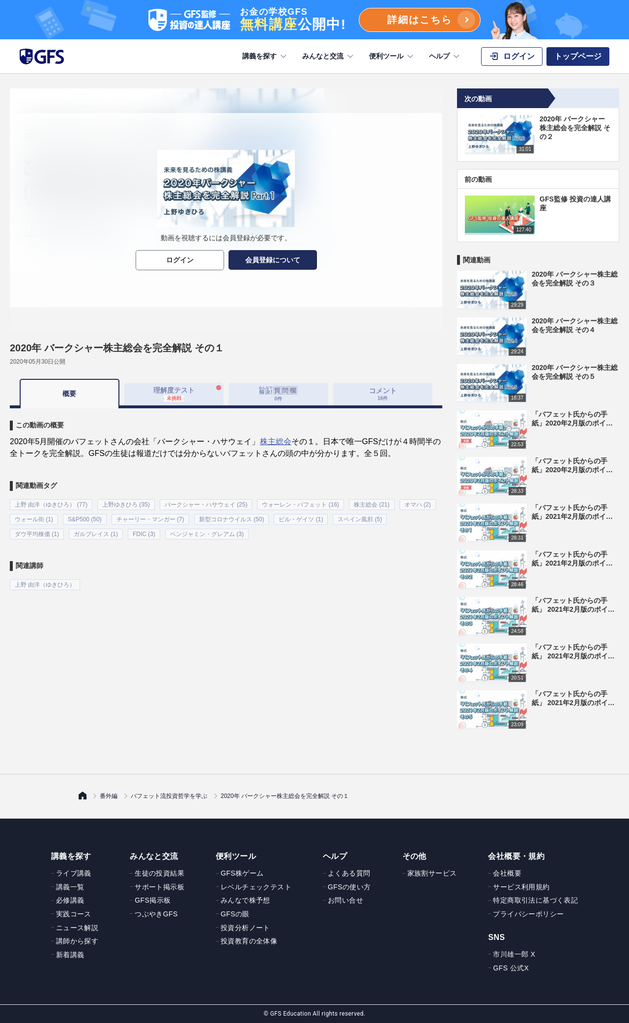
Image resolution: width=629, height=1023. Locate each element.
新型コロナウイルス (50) (231, 519)
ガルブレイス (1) (96, 534)
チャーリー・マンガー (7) (150, 519)
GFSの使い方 (349, 887)
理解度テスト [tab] (174, 393)
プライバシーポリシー (528, 914)
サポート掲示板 (159, 887)
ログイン (180, 260)
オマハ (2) (417, 504)
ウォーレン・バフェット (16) (300, 504)
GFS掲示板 (153, 900)
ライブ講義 (73, 873)
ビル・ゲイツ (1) (301, 519)
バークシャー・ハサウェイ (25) (206, 504)
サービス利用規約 (521, 887)
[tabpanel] (226, 499)
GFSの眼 (235, 914)
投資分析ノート (245, 928)
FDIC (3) (144, 534)
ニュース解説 (77, 928)
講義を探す (265, 56)
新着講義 (70, 955)
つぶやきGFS (156, 914)
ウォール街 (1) (34, 519)
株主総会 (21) (372, 504)
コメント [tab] (383, 394)
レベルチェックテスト (256, 887)
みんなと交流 (328, 56)
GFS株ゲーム (242, 873)
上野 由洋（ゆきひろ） (45, 584)
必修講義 (70, 900)
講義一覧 (70, 887)
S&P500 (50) (85, 519)
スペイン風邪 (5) (360, 519)
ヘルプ (445, 56)
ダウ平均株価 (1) (37, 534)
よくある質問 (349, 873)
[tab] (278, 394)
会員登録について (272, 260)
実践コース (73, 914)
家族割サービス (432, 873)
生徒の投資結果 (159, 873)
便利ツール (392, 56)
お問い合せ (345, 900)
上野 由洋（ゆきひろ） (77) (51, 504)
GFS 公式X (511, 968)
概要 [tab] (69, 394)
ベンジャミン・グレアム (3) (207, 534)
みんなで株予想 (245, 900)
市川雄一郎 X (514, 954)
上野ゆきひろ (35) (126, 504)
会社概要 (507, 873)
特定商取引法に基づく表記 (535, 900)
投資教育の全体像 (249, 941)
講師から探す (77, 941)
